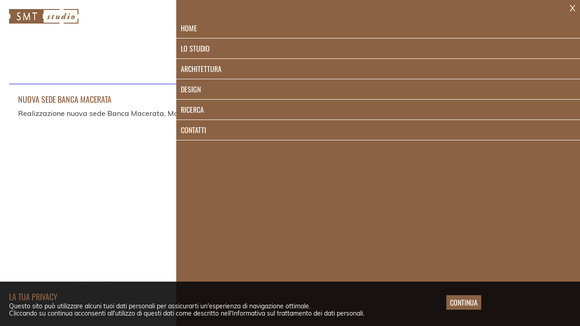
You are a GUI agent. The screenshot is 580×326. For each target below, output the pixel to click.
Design (444, 21)
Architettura (388, 21)
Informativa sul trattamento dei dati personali (297, 313)
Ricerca (489, 21)
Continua (464, 302)
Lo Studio (329, 21)
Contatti (538, 21)
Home (282, 21)
